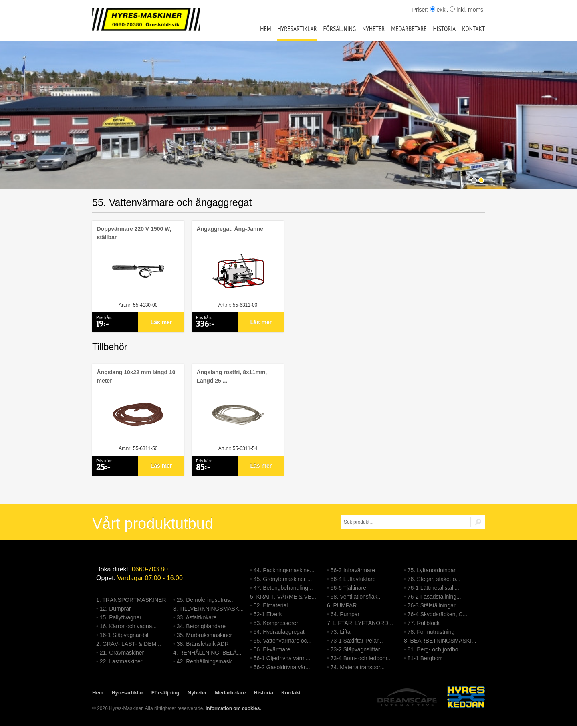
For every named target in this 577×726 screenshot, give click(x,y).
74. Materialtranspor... (358, 667)
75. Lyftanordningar (432, 570)
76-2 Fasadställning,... (435, 596)
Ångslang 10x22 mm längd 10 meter (136, 376)
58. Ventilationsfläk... (356, 596)
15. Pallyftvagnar (120, 617)
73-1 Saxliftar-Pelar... (357, 640)
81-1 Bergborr (425, 658)
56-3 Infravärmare (353, 570)
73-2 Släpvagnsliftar (355, 649)
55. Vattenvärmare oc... (282, 640)
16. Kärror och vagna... (128, 626)
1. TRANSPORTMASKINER (131, 600)
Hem (265, 28)
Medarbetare (408, 28)
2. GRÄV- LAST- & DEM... (128, 644)
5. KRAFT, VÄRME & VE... (283, 596)
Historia (444, 28)
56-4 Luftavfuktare (353, 579)
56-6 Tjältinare (348, 588)
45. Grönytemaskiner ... (283, 579)
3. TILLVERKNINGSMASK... (208, 608)
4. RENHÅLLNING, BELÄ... (207, 652)
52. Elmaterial (271, 605)
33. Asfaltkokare (197, 617)
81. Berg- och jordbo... (435, 649)
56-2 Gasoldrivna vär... (282, 667)
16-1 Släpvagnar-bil (124, 635)
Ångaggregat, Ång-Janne (229, 229)
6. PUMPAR (342, 605)
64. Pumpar (345, 614)
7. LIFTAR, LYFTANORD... (360, 623)
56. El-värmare (272, 649)
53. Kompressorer (276, 623)
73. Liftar (341, 632)
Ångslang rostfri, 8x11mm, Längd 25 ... (231, 376)
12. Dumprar (115, 608)
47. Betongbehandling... (283, 588)
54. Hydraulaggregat (279, 632)
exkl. (439, 9)
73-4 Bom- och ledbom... (361, 658)
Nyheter (373, 28)
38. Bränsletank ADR (203, 644)
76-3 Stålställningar (432, 605)
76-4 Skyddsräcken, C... (437, 614)
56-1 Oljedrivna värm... (282, 658)
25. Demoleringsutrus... (206, 600)
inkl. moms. (467, 9)
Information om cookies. (233, 708)
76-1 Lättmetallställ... (433, 588)
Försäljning (339, 28)
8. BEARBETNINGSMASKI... (440, 640)
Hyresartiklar (297, 28)
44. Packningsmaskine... (284, 570)
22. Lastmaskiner (121, 661)
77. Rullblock (424, 623)
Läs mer (161, 322)
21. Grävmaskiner (122, 652)
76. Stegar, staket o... (434, 579)
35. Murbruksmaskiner (204, 635)
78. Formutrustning (431, 632)
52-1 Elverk (268, 614)
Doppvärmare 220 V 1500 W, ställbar (134, 233)
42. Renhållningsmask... (206, 661)
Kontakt (473, 28)
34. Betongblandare (201, 626)
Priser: (421, 9)
